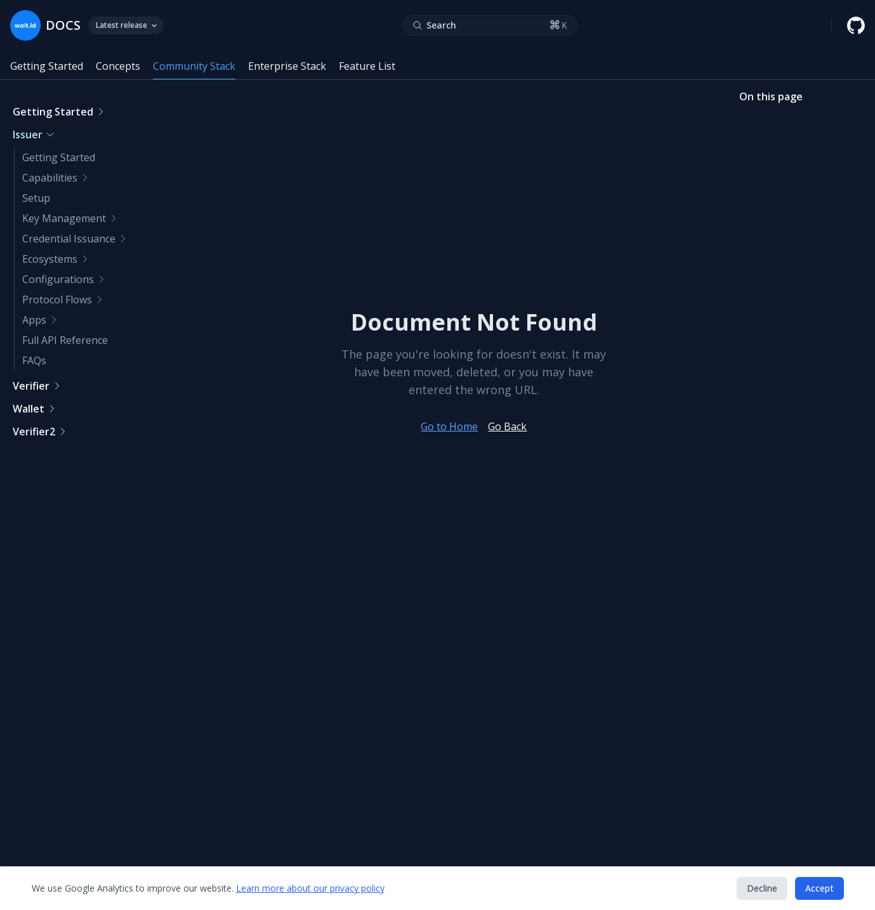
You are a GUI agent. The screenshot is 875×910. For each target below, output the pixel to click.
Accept (819, 888)
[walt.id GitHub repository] (856, 25)
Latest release (126, 25)
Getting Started (46, 66)
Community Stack (194, 66)
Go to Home (449, 426)
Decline (762, 888)
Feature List (367, 66)
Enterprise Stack (287, 66)
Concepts (118, 66)
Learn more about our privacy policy (310, 888)
